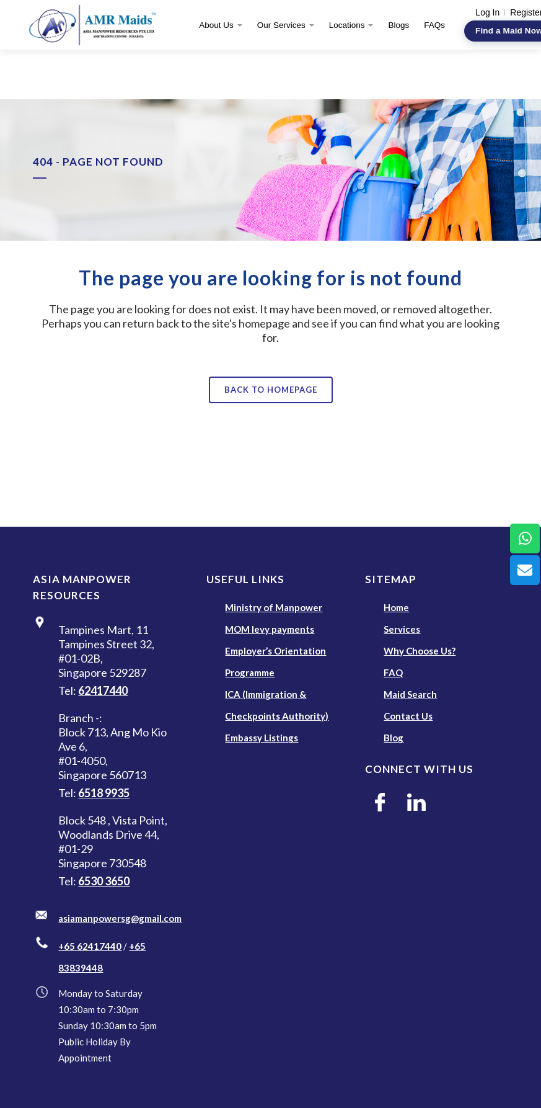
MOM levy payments (269, 629)
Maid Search (410, 694)
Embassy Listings (261, 737)
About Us (216, 25)
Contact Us (408, 716)
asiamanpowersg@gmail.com (120, 918)
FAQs (434, 25)
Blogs (398, 25)
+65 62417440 (89, 946)
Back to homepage (270, 390)
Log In (487, 12)
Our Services (281, 25)
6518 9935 (104, 793)
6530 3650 (104, 881)
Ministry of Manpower (273, 607)
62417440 (103, 690)
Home (396, 607)
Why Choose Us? (419, 650)
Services (402, 629)
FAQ (393, 672)
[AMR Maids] (97, 25)
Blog (393, 737)
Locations (347, 25)
